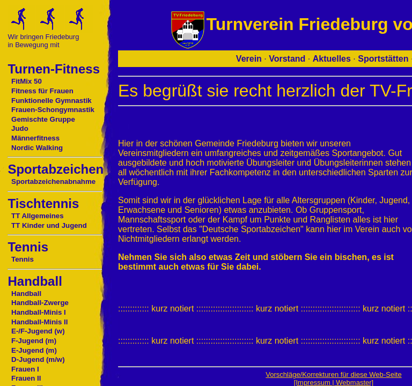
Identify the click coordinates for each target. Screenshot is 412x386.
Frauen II (26, 378)
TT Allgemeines (37, 216)
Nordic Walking (37, 148)
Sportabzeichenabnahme (53, 181)
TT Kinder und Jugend (49, 225)
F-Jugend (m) (33, 341)
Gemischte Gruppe (43, 119)
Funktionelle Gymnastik (51, 100)
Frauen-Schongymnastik (52, 110)
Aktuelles (332, 58)
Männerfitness (35, 138)
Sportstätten (383, 58)
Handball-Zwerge (40, 303)
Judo (19, 128)
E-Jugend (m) (34, 350)
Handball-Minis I (38, 312)
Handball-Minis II (39, 322)
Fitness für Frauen (42, 91)
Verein (249, 58)
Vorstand (287, 58)
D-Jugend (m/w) (38, 359)
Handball (26, 294)
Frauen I (25, 369)
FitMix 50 (26, 81)
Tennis (22, 259)
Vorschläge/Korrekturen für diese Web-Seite (333, 374)
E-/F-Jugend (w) (37, 331)
